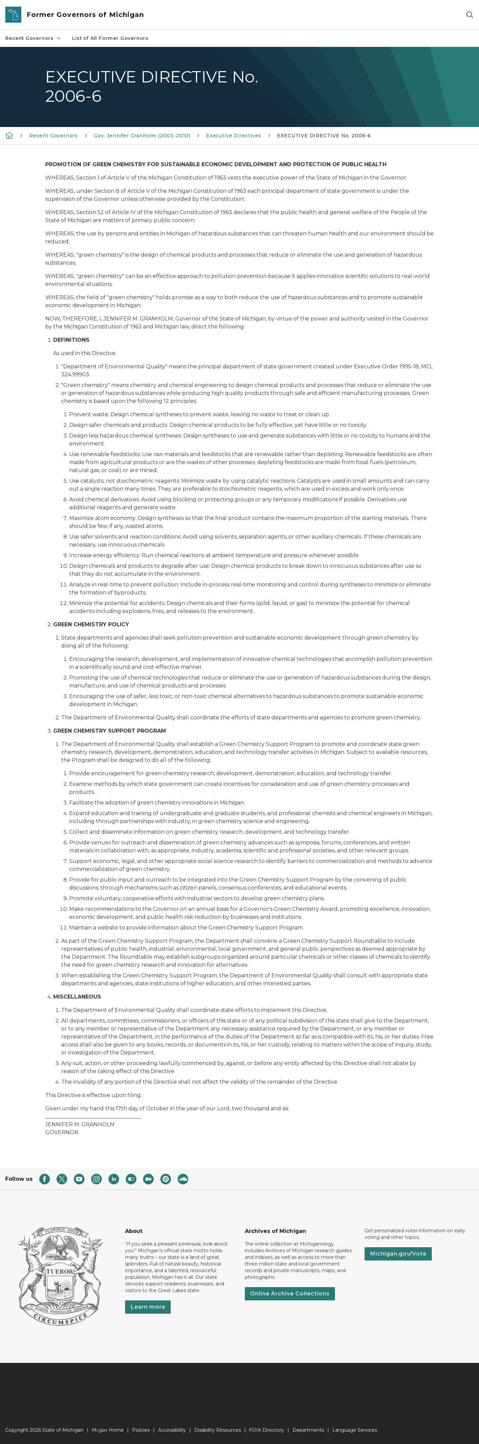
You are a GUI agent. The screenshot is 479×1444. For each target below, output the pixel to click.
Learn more (147, 1307)
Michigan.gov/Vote (398, 1254)
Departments (308, 1430)
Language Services (354, 1430)
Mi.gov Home (108, 1430)
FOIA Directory (266, 1430)
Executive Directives (233, 136)
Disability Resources (217, 1430)
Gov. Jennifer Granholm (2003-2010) (142, 136)
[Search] (470, 15)
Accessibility (172, 1430)
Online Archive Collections (290, 1293)
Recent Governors (33, 38)
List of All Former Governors (110, 38)
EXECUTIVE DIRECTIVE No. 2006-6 (324, 136)
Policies (141, 1430)
